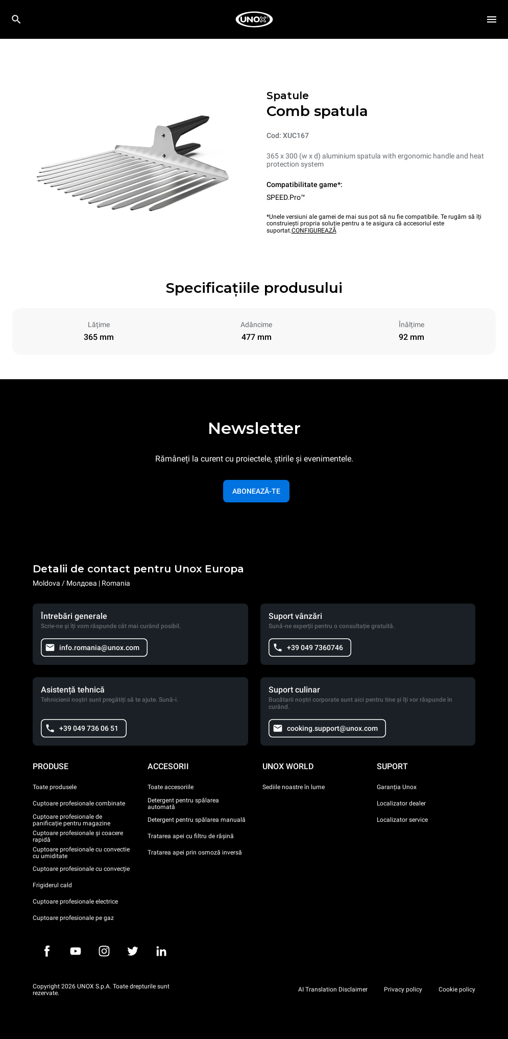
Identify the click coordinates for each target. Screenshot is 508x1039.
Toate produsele (55, 787)
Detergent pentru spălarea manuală (197, 819)
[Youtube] (75, 951)
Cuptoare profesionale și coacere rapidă (78, 836)
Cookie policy (457, 989)
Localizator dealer (401, 803)
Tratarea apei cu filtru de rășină (191, 836)
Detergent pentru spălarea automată (183, 804)
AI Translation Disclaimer (333, 989)
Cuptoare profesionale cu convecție (81, 868)
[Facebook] (47, 951)
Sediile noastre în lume (293, 787)
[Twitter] (132, 951)
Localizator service (402, 819)
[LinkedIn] (161, 951)
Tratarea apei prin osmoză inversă (195, 852)
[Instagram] (104, 951)
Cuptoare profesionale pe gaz (73, 917)
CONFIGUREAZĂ (314, 230)
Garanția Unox (397, 787)
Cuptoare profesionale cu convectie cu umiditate (81, 853)
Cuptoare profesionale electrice (75, 901)
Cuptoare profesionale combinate (79, 803)
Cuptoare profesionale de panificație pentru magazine (71, 820)
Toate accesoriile (170, 787)
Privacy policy (403, 989)
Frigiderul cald (52, 885)
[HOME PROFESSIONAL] (254, 19)
